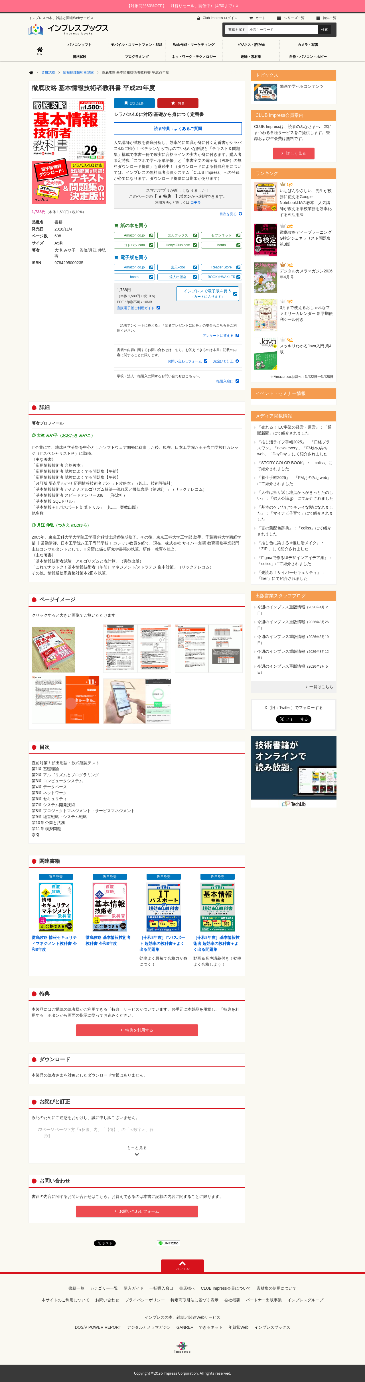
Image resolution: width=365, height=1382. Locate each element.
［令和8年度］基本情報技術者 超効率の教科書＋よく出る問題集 (216, 943)
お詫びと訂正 (223, 361)
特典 (181, 103)
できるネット (211, 1327)
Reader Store (221, 267)
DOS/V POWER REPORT (98, 1327)
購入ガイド (134, 1288)
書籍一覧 (76, 1288)
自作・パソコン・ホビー (308, 57)
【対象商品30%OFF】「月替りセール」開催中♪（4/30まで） (182, 5)
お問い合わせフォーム (185, 361)
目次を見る (228, 214)
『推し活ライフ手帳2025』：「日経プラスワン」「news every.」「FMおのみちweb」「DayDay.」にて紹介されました (293, 448)
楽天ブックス (178, 235)
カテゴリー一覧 (104, 1288)
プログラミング (137, 57)
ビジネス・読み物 (251, 45)
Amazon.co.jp (134, 235)
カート (261, 18)
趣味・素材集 (251, 57)
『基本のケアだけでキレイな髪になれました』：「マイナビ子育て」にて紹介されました (295, 513)
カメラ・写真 (308, 45)
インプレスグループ (305, 1300)
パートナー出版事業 (264, 1300)
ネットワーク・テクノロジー (194, 57)
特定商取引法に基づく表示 (194, 1300)
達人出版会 (177, 277)
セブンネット (221, 235)
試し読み (137, 103)
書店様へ (187, 1288)
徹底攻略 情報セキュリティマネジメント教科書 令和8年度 (54, 943)
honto (221, 245)
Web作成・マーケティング (193, 45)
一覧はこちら (321, 686)
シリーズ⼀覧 (294, 18)
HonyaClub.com (178, 245)
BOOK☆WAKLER (222, 277)
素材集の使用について (277, 1288)
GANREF (185, 1327)
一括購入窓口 (223, 381)
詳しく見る (296, 153)
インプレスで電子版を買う (207, 294)
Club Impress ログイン (220, 18)
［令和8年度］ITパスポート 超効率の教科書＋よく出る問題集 (162, 943)
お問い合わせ (107, 1300)
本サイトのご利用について (66, 1300)
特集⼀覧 (329, 18)
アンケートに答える (218, 336)
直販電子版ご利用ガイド (136, 308)
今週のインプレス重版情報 (281, 607)
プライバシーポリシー (145, 1300)
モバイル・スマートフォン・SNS (137, 45)
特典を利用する (139, 1030)
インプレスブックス (272, 1327)
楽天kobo (178, 267)
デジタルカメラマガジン (149, 1327)
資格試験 (79, 57)
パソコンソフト (80, 45)
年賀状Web (238, 1327)
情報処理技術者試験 (78, 72)
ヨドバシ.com (134, 245)
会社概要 (232, 1300)
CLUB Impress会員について (226, 1288)
